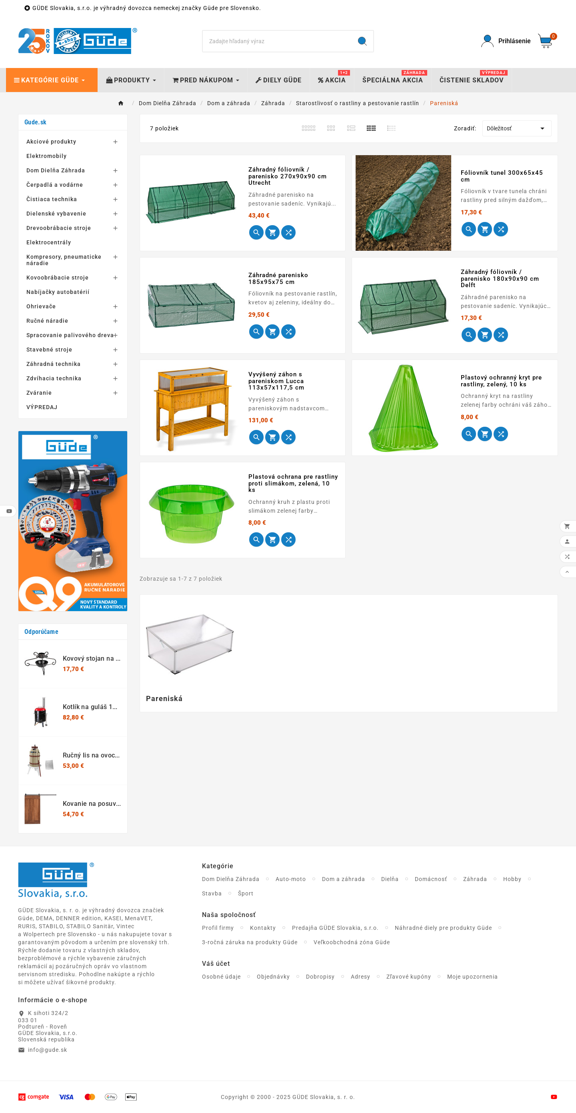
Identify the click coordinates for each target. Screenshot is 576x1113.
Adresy (360, 976)
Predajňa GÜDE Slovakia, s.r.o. (335, 928)
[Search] (277, 41)
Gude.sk (35, 122)
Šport (246, 893)
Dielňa (390, 879)
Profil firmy (218, 928)
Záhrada (475, 879)
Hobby (512, 879)
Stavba (212, 893)
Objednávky (273, 976)
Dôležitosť (517, 128)
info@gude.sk (47, 1050)
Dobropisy (320, 976)
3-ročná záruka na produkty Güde (250, 942)
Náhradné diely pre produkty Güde (443, 928)
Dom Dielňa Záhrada (231, 879)
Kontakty (263, 928)
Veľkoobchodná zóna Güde (352, 942)
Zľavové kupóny (408, 976)
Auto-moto (291, 879)
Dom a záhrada (343, 879)
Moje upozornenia (472, 976)
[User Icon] (504, 41)
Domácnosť (431, 879)
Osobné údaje (221, 976)
